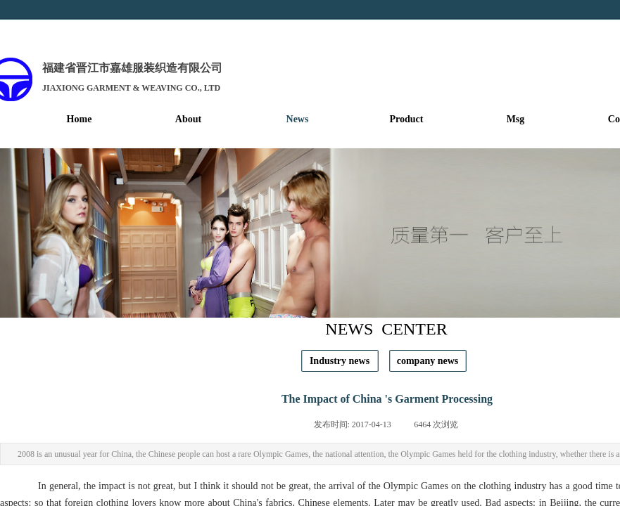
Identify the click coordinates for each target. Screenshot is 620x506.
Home (79, 119)
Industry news (339, 361)
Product (407, 119)
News (297, 119)
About (188, 119)
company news (428, 361)
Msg (516, 119)
